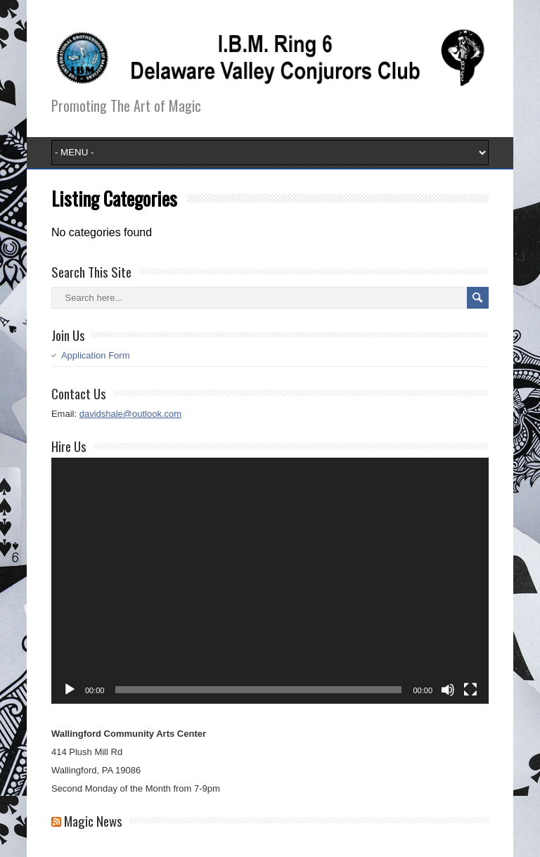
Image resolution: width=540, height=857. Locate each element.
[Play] (70, 690)
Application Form (95, 355)
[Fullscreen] (470, 690)
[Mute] (448, 690)
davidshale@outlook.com (130, 413)
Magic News (93, 820)
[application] (270, 581)
